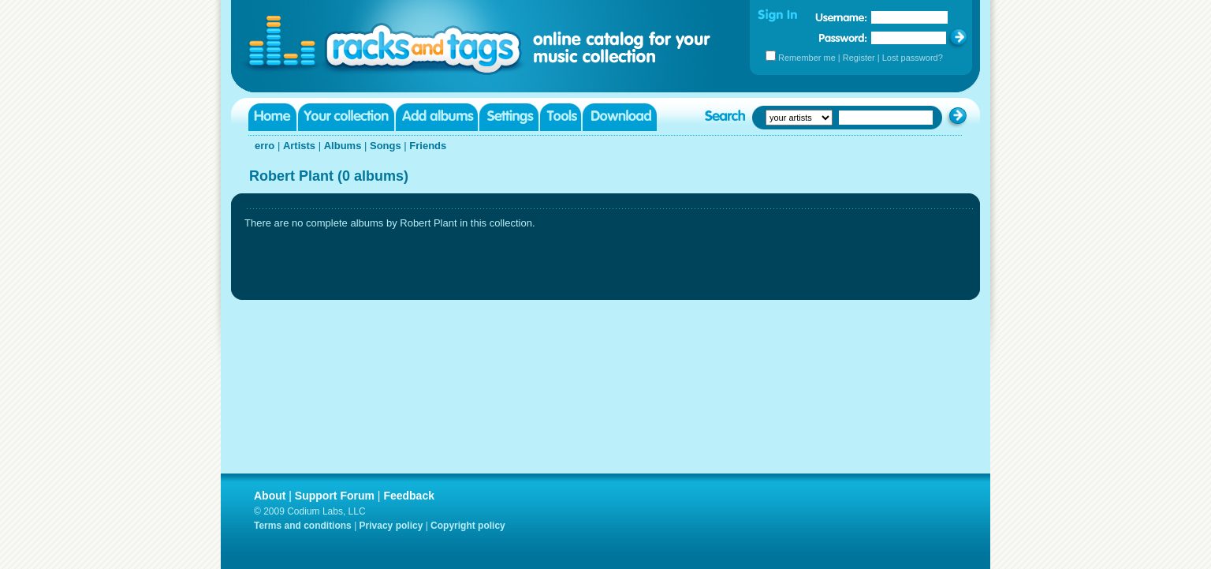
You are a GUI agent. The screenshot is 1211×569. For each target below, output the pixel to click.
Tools (560, 117)
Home (272, 117)
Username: (841, 17)
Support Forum (334, 495)
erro (264, 146)
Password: (843, 37)
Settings (508, 117)
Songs (385, 146)
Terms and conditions (303, 525)
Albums (343, 146)
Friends (427, 146)
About (269, 495)
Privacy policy (391, 525)
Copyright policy (467, 525)
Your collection (346, 117)
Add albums (437, 117)
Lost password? (912, 57)
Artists (299, 146)
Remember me (807, 57)
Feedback (408, 495)
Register (859, 57)
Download (620, 117)
